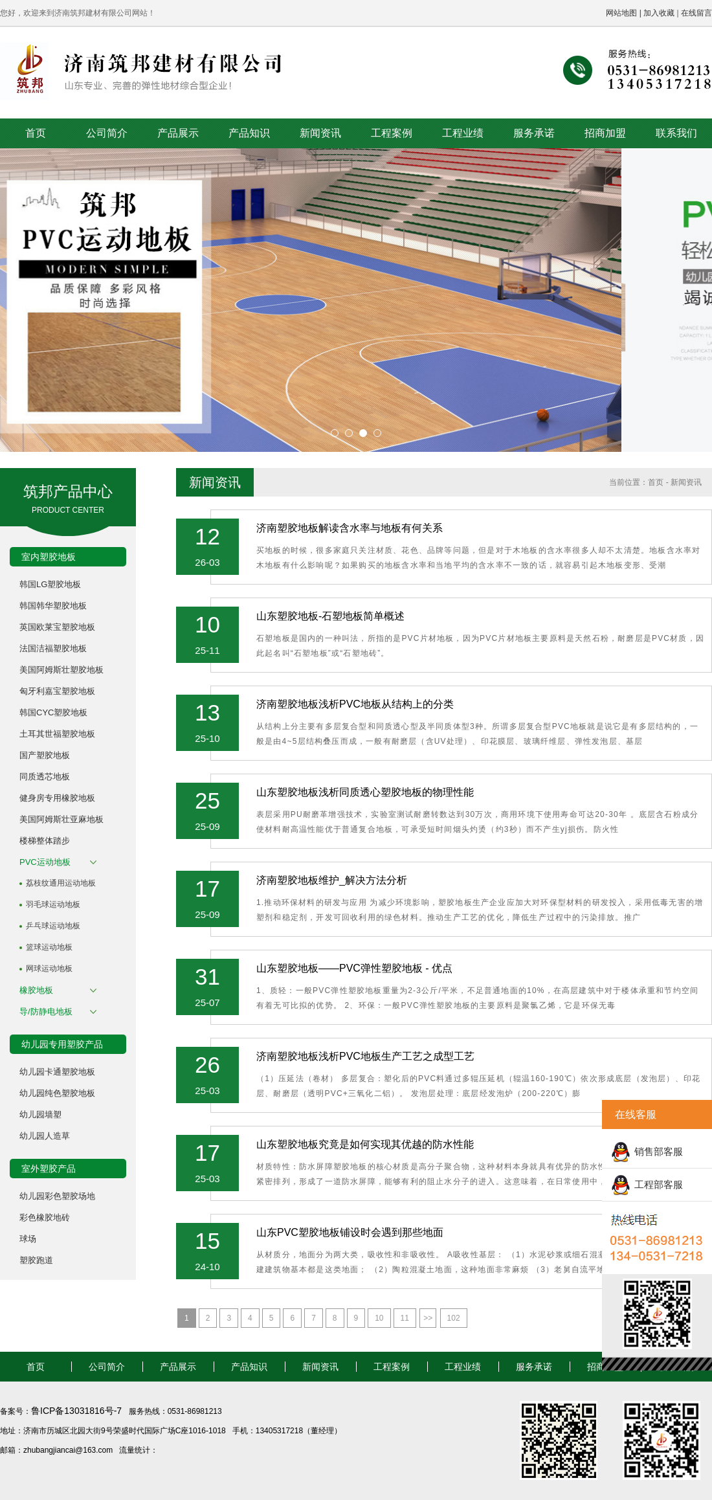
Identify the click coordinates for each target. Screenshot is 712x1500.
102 (453, 1318)
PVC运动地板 (45, 862)
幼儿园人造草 (44, 1136)
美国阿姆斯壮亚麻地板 (61, 819)
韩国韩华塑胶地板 (53, 605)
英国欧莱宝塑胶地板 (57, 627)
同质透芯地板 (44, 776)
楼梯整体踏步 (44, 840)
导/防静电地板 (45, 1011)
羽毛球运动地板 (53, 904)
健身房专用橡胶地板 (57, 798)
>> (427, 1318)
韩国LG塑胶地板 (50, 584)
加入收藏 (658, 12)
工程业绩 (463, 133)
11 (405, 1318)
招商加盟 (605, 133)
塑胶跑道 (36, 1260)
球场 (27, 1239)
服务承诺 (534, 133)
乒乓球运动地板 (53, 925)
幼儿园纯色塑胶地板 (57, 1093)
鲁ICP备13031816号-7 (77, 1410)
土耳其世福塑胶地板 (57, 734)
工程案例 (391, 133)
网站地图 (621, 12)
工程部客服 (658, 1184)
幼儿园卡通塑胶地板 (57, 1072)
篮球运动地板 (49, 947)
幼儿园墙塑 (40, 1114)
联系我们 (676, 133)
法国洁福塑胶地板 (53, 648)
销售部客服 (658, 1151)
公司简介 (107, 133)
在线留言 (696, 12)
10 (379, 1318)
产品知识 (249, 133)
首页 (35, 133)
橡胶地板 (36, 990)
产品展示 (178, 133)
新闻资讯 (320, 133)
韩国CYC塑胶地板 (53, 712)
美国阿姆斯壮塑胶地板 (61, 670)
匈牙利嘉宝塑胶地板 (57, 691)
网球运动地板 (49, 968)
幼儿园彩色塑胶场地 (57, 1196)
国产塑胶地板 (44, 755)
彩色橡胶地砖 (44, 1217)
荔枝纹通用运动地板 (61, 883)
